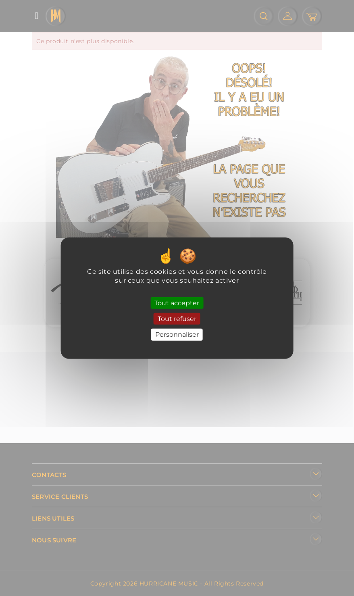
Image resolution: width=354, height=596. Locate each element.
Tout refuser (177, 319)
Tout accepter (176, 303)
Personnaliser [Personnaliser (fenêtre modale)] (177, 334)
